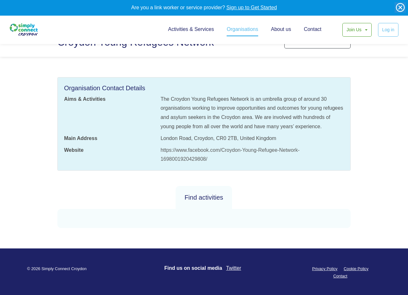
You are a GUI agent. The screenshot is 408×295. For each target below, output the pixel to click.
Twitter (233, 268)
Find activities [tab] (204, 197)
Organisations (242, 29)
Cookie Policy (356, 268)
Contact (312, 29)
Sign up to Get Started (251, 7)
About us (281, 29)
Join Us (354, 29)
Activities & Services (191, 29)
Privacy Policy (325, 268)
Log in (388, 29)
